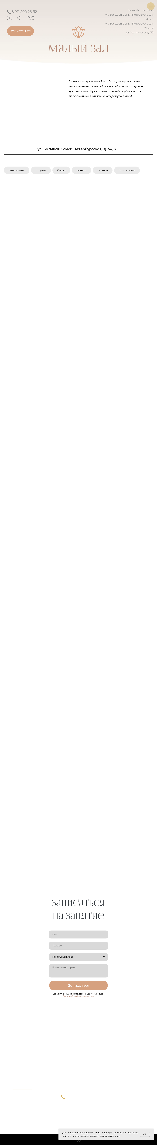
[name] (78, 934)
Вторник (41, 170)
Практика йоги (22, 1093)
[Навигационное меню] (151, 6)
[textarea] (78, 970)
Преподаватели (24, 1097)
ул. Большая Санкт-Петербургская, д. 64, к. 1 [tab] (79, 149)
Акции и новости (24, 1120)
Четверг (81, 170)
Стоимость (20, 1111)
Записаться (78, 985)
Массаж (18, 1124)
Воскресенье (127, 170)
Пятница (103, 170)
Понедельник (17, 170)
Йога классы (21, 1116)
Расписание (21, 1102)
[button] (20, 31)
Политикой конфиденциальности (78, 996)
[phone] (78, 946)
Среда (61, 170)
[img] (34, 103)
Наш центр (20, 1106)
